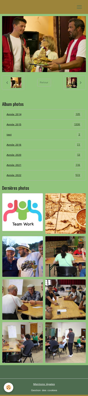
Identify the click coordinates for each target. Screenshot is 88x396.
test (44, 134)
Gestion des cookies (44, 390)
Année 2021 (44, 165)
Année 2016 (44, 144)
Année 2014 (44, 114)
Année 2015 (44, 124)
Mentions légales (44, 384)
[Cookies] (8, 387)
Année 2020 (44, 155)
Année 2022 (44, 175)
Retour (44, 82)
